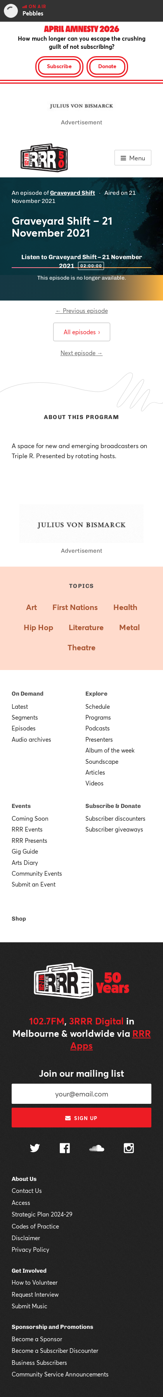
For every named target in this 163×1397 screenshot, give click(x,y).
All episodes (82, 332)
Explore (96, 693)
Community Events (37, 873)
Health (125, 607)
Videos (94, 783)
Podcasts (97, 728)
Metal (129, 627)
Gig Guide (25, 851)
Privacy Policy (30, 1249)
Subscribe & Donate (113, 805)
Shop (19, 918)
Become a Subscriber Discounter (55, 1350)
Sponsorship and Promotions (52, 1326)
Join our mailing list (81, 1073)
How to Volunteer (34, 1282)
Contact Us (27, 1190)
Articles (95, 772)
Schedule (97, 706)
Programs (98, 717)
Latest (20, 706)
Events (21, 805)
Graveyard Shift (72, 192)
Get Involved (29, 1270)
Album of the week (110, 750)
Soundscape (101, 761)
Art (31, 607)
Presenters (99, 739)
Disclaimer (26, 1238)
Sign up (81, 1118)
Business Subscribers (39, 1362)
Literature (86, 627)
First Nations (75, 607)
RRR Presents (29, 840)
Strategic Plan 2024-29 (42, 1214)
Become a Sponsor (37, 1339)
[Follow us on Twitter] (34, 1149)
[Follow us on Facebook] (65, 1149)
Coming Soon (30, 818)
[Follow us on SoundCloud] (96, 1148)
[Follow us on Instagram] (129, 1149)
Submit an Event (33, 884)
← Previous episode (81, 310)
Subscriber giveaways (114, 829)
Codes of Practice (35, 1226)
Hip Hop (38, 627)
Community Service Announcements (60, 1374)
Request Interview (35, 1294)
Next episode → (82, 353)
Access (21, 1202)
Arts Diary (25, 862)
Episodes (24, 728)
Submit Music (29, 1306)
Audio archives (31, 739)
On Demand (27, 693)
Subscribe (59, 66)
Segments (25, 717)
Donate (107, 66)
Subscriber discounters (115, 818)
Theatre (81, 647)
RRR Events (27, 829)
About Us (24, 1178)
